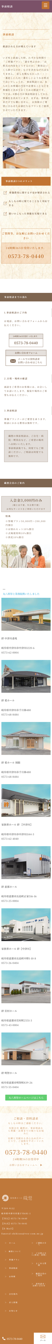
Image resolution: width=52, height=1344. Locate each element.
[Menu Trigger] (45, 5)
